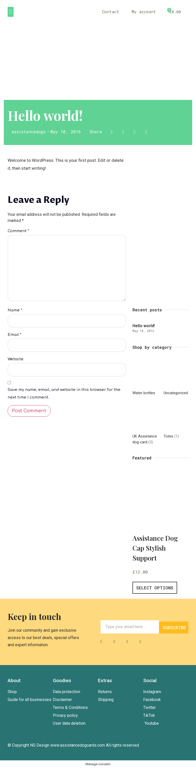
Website (15, 360)
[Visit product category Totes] (177, 421)
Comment (18, 231)
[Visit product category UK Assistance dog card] (145, 424)
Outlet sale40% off (167, 205)
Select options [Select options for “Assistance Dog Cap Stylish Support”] (154, 588)
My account (143, 11)
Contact (110, 11)
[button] (11, 12)
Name (15, 311)
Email (14, 335)
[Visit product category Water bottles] (145, 378)
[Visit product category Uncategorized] (177, 378)
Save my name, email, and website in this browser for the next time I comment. (64, 395)
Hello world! (143, 325)
